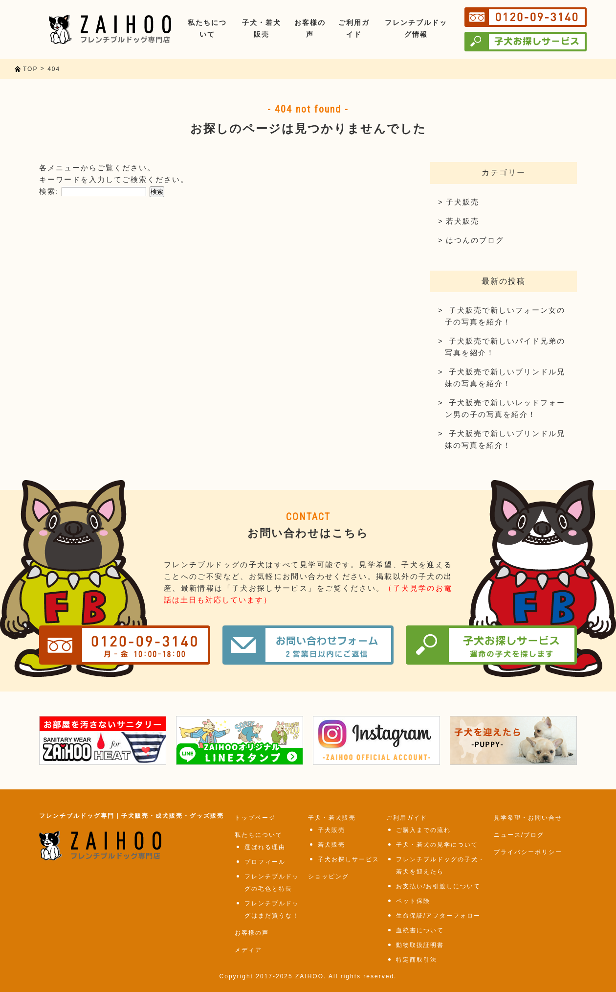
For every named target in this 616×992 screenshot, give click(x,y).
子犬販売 (462, 202)
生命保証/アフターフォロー (438, 915)
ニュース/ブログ (519, 834)
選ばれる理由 (265, 847)
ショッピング (328, 876)
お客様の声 (252, 932)
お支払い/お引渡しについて (438, 886)
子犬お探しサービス (348, 859)
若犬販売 (462, 221)
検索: (49, 191)
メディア (248, 949)
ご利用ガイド (406, 817)
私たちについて (259, 834)
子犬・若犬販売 (332, 817)
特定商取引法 (416, 959)
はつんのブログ (475, 240)
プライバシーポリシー (528, 852)
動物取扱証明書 (420, 945)
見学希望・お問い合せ (528, 817)
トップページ (255, 817)
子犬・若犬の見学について (437, 844)
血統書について (420, 930)
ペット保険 (413, 901)
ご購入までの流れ (423, 830)
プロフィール (265, 861)
